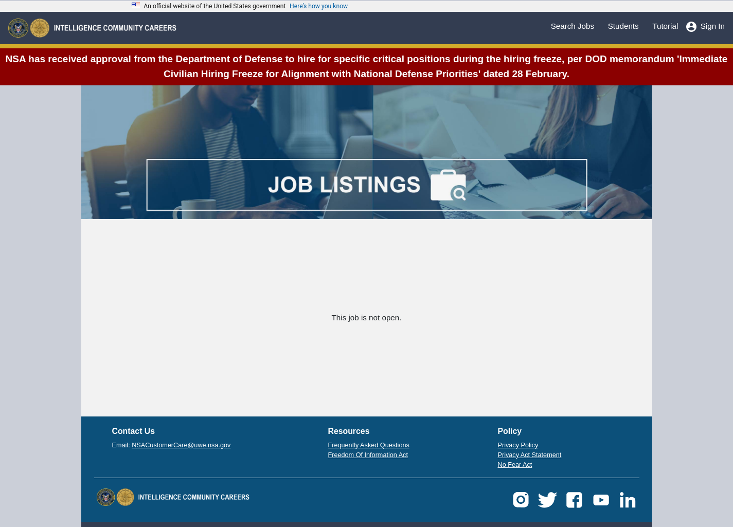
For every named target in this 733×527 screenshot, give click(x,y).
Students (623, 25)
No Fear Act (515, 464)
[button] (521, 499)
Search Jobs (572, 25)
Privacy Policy (518, 445)
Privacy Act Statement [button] (530, 455)
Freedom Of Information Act (368, 455)
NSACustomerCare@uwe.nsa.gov (181, 445)
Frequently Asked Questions (368, 445)
